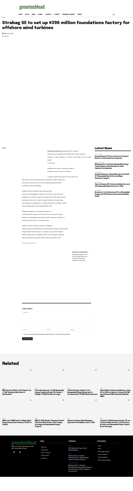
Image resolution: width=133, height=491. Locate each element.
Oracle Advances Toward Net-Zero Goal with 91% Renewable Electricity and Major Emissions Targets (112, 176)
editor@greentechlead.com (29, 243)
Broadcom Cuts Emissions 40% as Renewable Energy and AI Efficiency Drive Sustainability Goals (112, 194)
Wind (4, 17)
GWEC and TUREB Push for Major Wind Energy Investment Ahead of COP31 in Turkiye (16, 422)
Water (69, 445)
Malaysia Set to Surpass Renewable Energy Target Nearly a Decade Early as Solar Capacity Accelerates (111, 166)
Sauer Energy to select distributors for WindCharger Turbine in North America (78, 457)
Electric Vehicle (98, 154)
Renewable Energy (99, 162)
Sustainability (98, 172)
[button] (113, 14)
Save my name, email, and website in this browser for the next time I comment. (47, 334)
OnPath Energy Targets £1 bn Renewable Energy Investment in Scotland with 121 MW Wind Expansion (82, 392)
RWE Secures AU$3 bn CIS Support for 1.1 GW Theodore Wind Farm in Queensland (16, 392)
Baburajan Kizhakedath (80, 252)
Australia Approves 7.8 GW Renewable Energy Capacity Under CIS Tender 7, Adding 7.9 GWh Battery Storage (49, 392)
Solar (69, 453)
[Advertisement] (80, 7)
